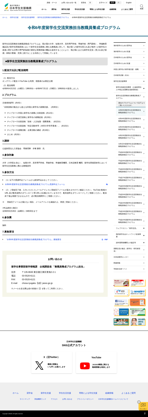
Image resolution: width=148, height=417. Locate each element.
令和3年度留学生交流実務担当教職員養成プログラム (129, 128)
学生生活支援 (80, 9)
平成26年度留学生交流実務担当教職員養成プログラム (130, 187)
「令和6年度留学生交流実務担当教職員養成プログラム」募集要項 (33, 239)
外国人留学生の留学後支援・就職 (126, 69)
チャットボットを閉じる (138, 402)
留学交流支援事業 (28, 17)
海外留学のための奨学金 (123, 45)
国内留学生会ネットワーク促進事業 (128, 235)
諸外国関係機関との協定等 (126, 243)
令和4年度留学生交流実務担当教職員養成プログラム (129, 120)
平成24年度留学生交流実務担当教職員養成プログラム (130, 204)
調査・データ (52, 3)
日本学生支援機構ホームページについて (113, 399)
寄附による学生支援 (97, 9)
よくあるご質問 (127, 9)
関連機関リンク (40, 399)
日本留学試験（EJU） (122, 75)
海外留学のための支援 (122, 51)
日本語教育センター (121, 257)
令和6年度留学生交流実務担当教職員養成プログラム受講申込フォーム (35, 184)
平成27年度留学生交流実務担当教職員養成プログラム (130, 179)
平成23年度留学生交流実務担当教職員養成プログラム (130, 212)
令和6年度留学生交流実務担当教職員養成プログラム (129, 111)
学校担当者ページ (120, 269)
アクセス (54, 399)
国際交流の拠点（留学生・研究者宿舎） (127, 250)
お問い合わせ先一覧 (68, 3)
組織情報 (113, 9)
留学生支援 (65, 9)
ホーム (44, 9)
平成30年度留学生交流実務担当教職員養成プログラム (130, 153)
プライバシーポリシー (85, 399)
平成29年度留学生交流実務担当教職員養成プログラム (130, 162)
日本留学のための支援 (122, 63)
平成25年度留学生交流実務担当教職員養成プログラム (130, 196)
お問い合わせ (67, 399)
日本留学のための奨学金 (123, 57)
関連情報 (117, 263)
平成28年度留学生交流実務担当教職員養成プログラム (130, 170)
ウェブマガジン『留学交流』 (127, 228)
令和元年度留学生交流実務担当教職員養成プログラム (130, 145)
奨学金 (53, 9)
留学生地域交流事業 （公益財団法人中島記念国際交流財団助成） (128, 88)
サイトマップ (25, 399)
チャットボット (143, 409)
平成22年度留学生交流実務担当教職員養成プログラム (130, 221)
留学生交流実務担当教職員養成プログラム (53, 17)
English (129, 3)
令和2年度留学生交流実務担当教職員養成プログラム (129, 136)
